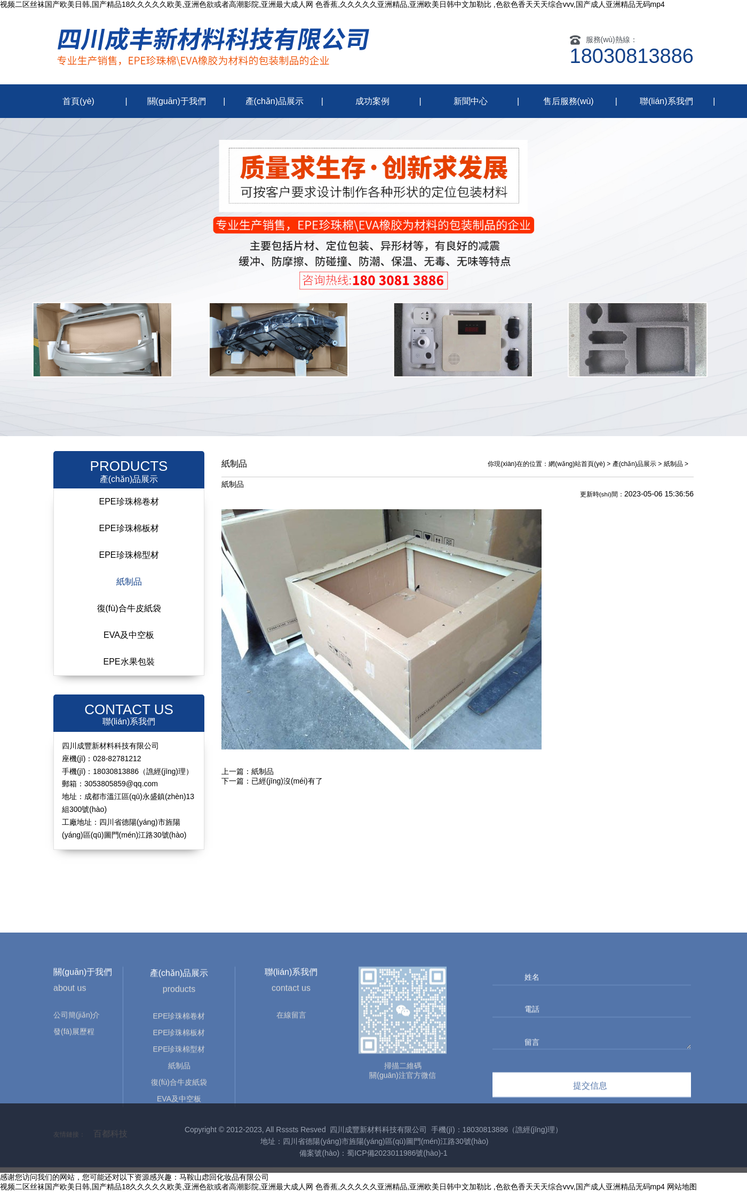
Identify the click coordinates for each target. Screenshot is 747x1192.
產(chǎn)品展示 (274, 101)
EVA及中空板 (129, 635)
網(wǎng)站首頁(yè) (577, 464)
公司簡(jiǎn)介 (76, 1098)
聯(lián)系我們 (666, 101)
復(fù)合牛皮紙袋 (129, 608)
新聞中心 (471, 101)
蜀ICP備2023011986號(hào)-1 (397, 1153)
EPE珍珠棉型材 (128, 554)
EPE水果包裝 (128, 661)
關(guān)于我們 (176, 101)
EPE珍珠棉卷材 (128, 501)
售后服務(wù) (568, 101)
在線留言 (291, 1098)
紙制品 (129, 581)
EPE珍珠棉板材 (128, 528)
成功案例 (372, 101)
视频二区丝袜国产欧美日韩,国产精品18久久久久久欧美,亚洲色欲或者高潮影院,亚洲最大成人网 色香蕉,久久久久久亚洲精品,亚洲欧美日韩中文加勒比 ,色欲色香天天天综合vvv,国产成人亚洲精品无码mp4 (332, 4)
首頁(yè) (78, 101)
